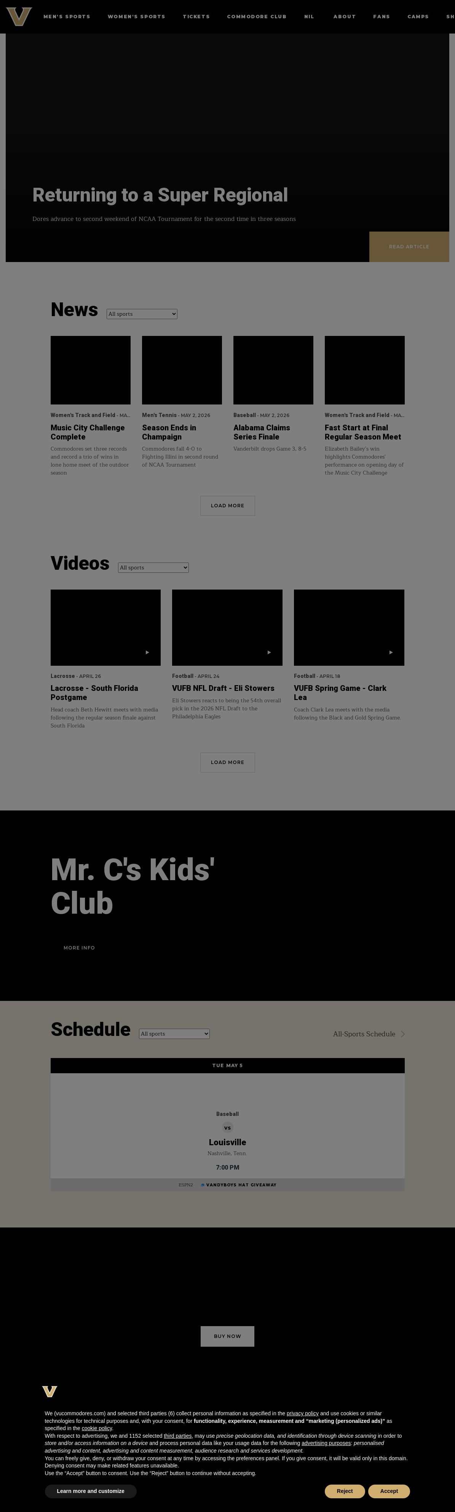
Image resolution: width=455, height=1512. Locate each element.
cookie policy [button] (97, 1428)
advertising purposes (326, 1443)
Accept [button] (389, 1491)
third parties (178, 1436)
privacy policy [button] (303, 1413)
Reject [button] (345, 1491)
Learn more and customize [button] (91, 1491)
